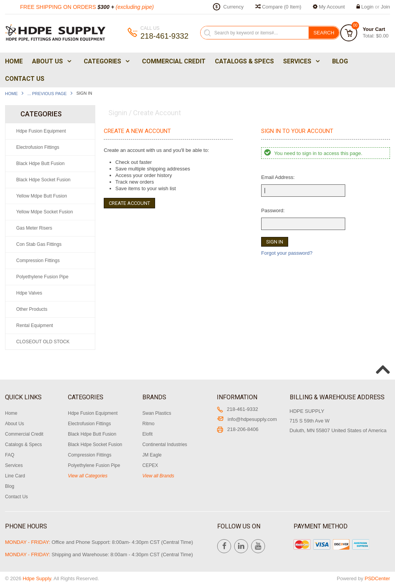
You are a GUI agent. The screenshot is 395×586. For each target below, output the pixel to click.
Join (385, 7)
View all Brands (158, 476)
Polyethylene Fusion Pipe (42, 276)
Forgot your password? (286, 253)
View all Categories (88, 476)
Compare (278, 7)
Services (300, 61)
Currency (233, 7)
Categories (106, 61)
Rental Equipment (34, 325)
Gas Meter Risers (34, 228)
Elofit (147, 434)
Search (323, 33)
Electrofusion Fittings (37, 147)
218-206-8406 (237, 429)
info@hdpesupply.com (247, 419)
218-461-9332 (237, 409)
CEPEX (150, 465)
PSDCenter (377, 578)
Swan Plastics (156, 413)
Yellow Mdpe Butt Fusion (41, 196)
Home (14, 61)
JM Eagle (152, 455)
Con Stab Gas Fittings (38, 244)
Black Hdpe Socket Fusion (43, 179)
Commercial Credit (174, 61)
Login (367, 7)
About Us (51, 61)
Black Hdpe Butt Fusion (40, 163)
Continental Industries (164, 444)
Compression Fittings (38, 260)
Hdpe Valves (29, 293)
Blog (340, 61)
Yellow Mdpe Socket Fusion (44, 212)
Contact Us (24, 78)
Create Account (129, 203)
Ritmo (148, 423)
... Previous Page (47, 93)
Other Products (31, 309)
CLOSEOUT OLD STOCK (42, 341)
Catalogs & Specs (244, 61)
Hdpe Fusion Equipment (41, 131)
